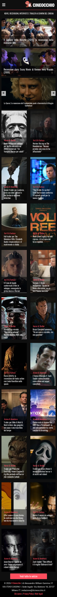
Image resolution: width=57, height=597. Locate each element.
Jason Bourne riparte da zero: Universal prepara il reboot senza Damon (13, 564)
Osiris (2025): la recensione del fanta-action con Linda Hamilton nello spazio (14, 379)
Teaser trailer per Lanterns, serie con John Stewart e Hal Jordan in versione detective (14, 193)
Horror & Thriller (10, 140)
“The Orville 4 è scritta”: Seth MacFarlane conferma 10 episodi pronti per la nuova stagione (43, 193)
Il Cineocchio (16, 583)
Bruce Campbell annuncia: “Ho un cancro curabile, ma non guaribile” (43, 332)
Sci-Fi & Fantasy (38, 140)
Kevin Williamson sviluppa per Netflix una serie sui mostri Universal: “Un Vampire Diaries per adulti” (14, 147)
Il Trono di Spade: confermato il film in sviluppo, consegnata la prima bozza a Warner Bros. (12, 288)
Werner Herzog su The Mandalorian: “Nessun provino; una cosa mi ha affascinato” (41, 147)
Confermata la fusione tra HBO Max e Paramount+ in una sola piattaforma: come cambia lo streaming (43, 426)
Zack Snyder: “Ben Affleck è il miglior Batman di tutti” (43, 563)
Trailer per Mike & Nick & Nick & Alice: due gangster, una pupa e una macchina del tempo (14, 426)
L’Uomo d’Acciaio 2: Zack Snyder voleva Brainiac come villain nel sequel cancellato (42, 379)
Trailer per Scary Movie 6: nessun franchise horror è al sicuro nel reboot (42, 471)
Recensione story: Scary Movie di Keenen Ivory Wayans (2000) (28, 71)
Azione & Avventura (11, 186)
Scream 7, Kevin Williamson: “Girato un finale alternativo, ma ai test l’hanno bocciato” (41, 286)
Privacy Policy (28, 593)
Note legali (39, 593)
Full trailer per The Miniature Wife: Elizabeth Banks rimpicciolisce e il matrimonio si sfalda (13, 240)
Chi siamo (18, 593)
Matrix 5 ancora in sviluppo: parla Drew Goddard (43, 516)
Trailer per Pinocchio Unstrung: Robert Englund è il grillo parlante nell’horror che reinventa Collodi (14, 472)
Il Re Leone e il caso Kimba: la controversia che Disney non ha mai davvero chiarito (14, 518)
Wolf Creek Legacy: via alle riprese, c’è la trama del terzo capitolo (43, 239)
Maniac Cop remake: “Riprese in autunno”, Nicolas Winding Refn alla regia (13, 333)
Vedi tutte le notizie (28, 576)
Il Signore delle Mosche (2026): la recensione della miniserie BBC (28, 41)
